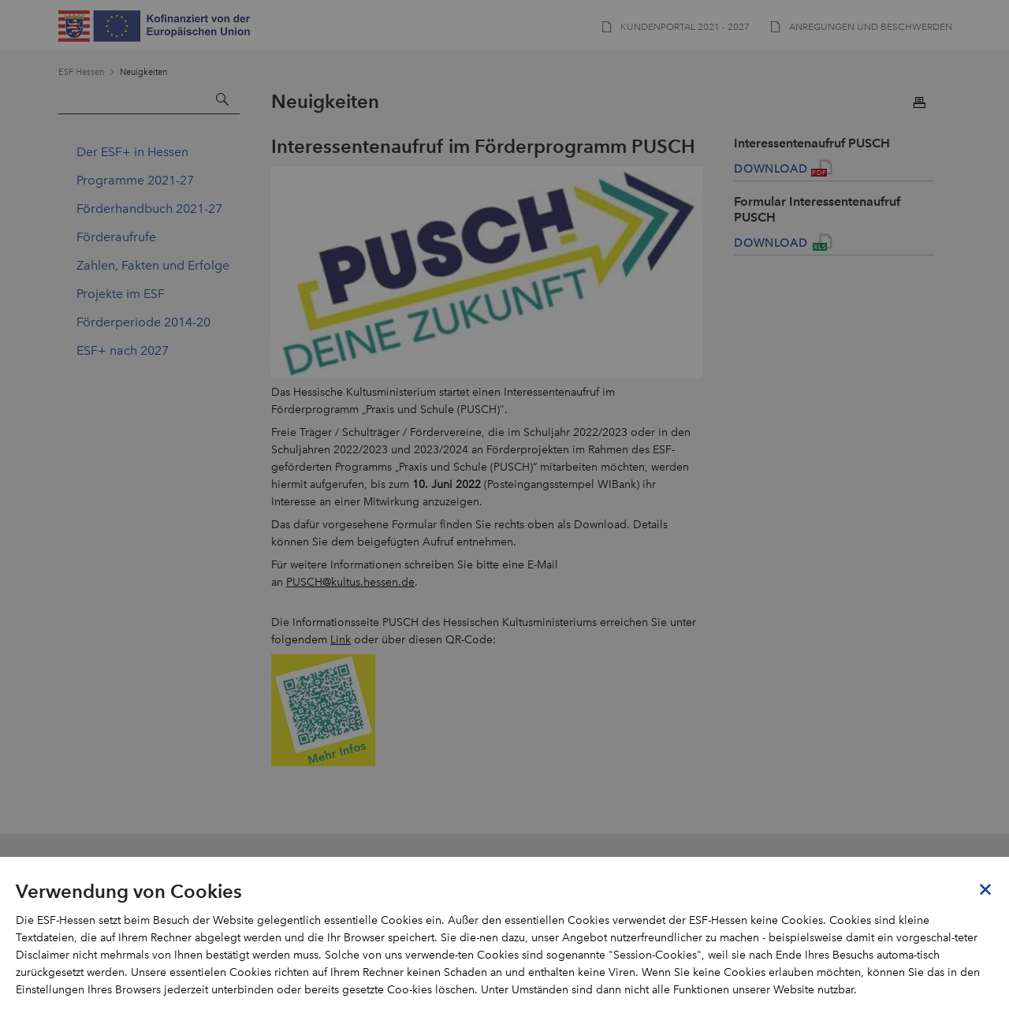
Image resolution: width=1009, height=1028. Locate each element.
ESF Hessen (81, 72)
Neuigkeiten (143, 72)
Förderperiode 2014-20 (143, 322)
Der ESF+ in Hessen (132, 151)
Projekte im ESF (120, 293)
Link (340, 639)
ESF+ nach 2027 (122, 350)
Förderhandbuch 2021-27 (149, 208)
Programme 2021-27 (135, 180)
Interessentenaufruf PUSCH (812, 143)
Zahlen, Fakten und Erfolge (152, 265)
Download (770, 169)
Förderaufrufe (116, 236)
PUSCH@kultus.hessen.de (350, 582)
